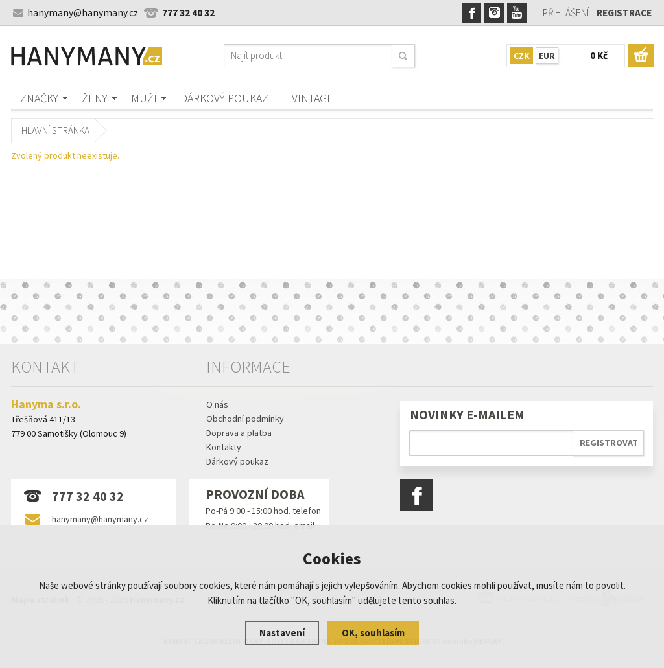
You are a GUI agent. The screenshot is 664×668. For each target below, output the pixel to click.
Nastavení (282, 633)
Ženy (95, 98)
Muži (144, 98)
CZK (522, 56)
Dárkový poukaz (224, 98)
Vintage (312, 98)
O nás (217, 404)
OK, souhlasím (373, 633)
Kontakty (223, 447)
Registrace (624, 12)
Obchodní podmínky (245, 418)
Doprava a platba (239, 433)
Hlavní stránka (55, 130)
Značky (39, 98)
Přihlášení (566, 12)
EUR (547, 56)
